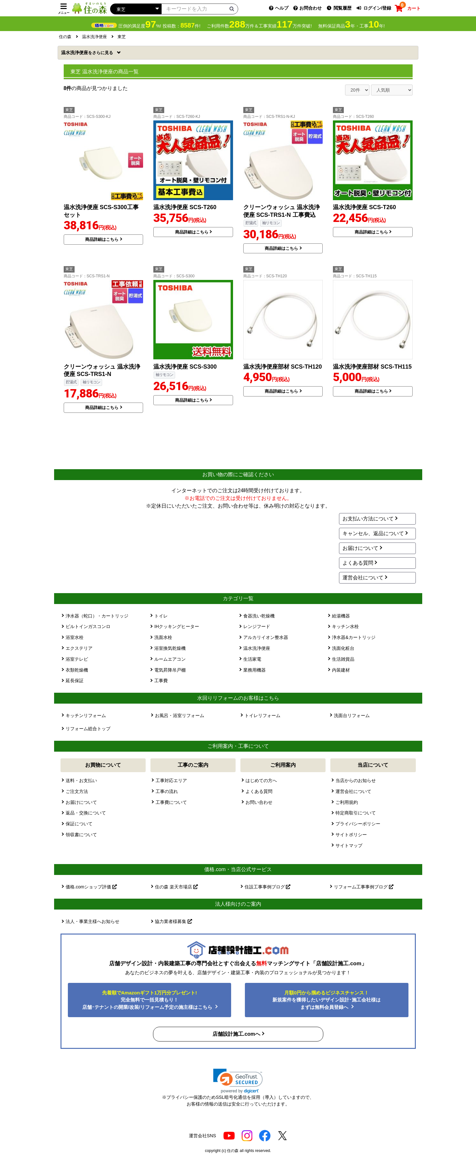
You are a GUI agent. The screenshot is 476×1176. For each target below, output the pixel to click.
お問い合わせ (259, 802)
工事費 (161, 680)
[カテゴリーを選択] (135, 9)
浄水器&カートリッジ (353, 637)
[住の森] (89, 8)
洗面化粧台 (343, 648)
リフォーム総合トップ (88, 728)
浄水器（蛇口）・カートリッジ (97, 615)
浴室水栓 (75, 637)
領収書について (81, 834)
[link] (238, 1081)
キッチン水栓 (345, 626)
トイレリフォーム (262, 715)
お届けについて (360, 548)
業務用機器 (254, 670)
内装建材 (341, 670)
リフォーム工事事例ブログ (363, 886)
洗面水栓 (163, 637)
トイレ (161, 615)
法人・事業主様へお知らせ (92, 921)
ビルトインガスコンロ (88, 626)
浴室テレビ (77, 659)
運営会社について (363, 577)
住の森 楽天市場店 (176, 886)
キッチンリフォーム (86, 715)
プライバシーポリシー (357, 823)
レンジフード (256, 626)
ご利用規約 (346, 802)
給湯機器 (341, 615)
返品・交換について (86, 812)
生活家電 (252, 659)
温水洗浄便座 (87, 52)
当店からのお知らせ (355, 780)
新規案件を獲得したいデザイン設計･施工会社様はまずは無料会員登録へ (326, 1000)
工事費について (171, 802)
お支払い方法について (368, 518)
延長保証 (75, 680)
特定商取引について (355, 812)
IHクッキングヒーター (176, 626)
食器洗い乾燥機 (259, 615)
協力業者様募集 (173, 921)
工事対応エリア (171, 780)
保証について (79, 823)
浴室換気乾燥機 (170, 648)
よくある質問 (358, 563)
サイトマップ (348, 845)
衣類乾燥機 (77, 670)
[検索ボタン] (231, 8)
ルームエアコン (170, 659)
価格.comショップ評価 (91, 886)
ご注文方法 (77, 791)
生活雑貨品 (343, 659)
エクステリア (79, 648)
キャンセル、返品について (373, 533)
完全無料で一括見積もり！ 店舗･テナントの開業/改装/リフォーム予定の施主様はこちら (148, 1000)
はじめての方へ (261, 780)
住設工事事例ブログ (268, 886)
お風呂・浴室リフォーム (179, 715)
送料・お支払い (81, 780)
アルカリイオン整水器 (265, 637)
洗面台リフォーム (352, 715)
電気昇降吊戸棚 (170, 670)
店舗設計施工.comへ (236, 1034)
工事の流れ (167, 791)
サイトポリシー (351, 834)
